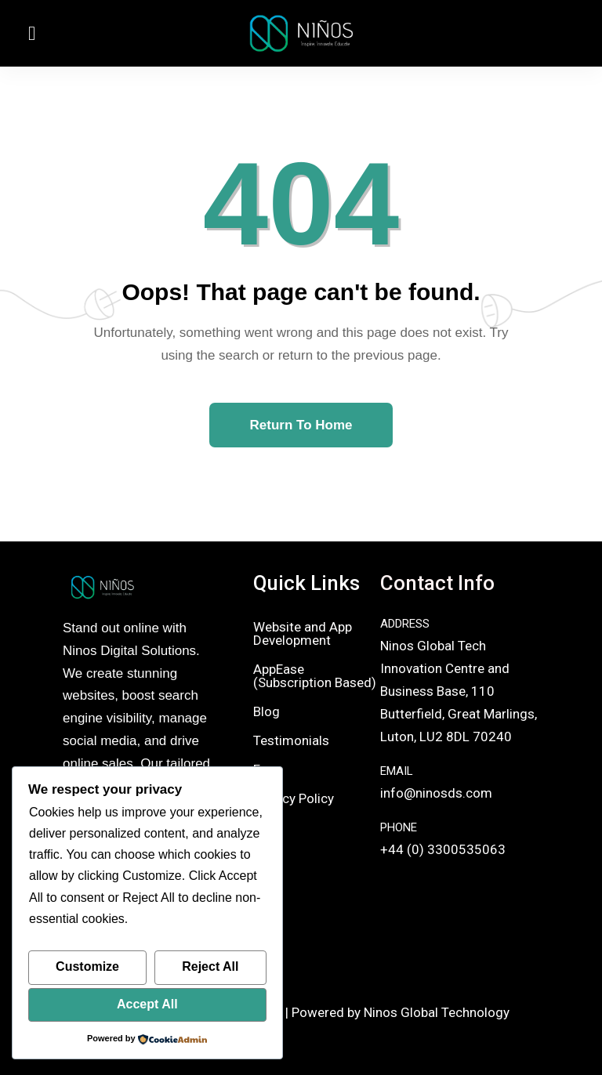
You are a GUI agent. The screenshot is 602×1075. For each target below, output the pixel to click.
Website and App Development (302, 633)
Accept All (147, 1004)
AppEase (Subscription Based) (314, 675)
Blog (266, 711)
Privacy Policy (293, 798)
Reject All (210, 966)
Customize (87, 966)
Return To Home (301, 425)
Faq (264, 769)
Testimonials (291, 740)
